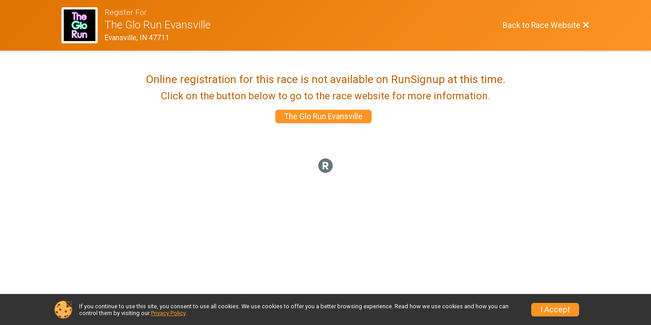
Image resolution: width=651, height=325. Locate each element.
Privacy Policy (168, 313)
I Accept (555, 309)
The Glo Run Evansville (323, 116)
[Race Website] (82, 25)
